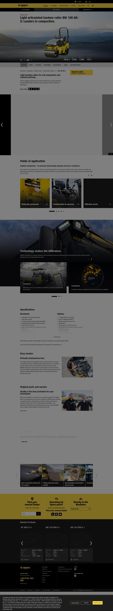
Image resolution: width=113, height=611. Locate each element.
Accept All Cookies (97, 602)
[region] (56, 603)
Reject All (86, 602)
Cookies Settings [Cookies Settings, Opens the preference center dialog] (75, 602)
